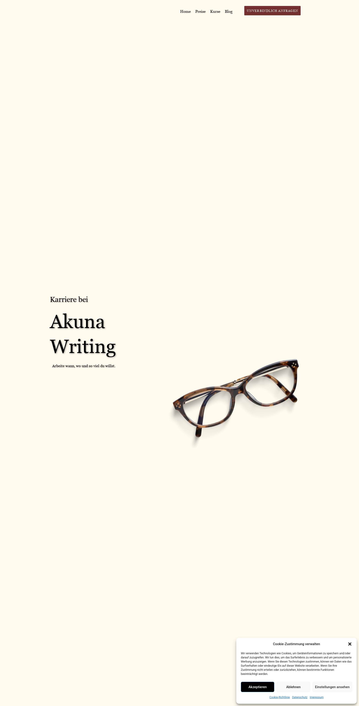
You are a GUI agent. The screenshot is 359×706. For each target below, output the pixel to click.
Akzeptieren (257, 687)
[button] (350, 644)
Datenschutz (299, 697)
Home (185, 11)
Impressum (317, 697)
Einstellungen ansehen (332, 687)
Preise (200, 11)
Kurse (215, 11)
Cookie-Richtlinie (279, 697)
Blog (229, 11)
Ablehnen (293, 687)
